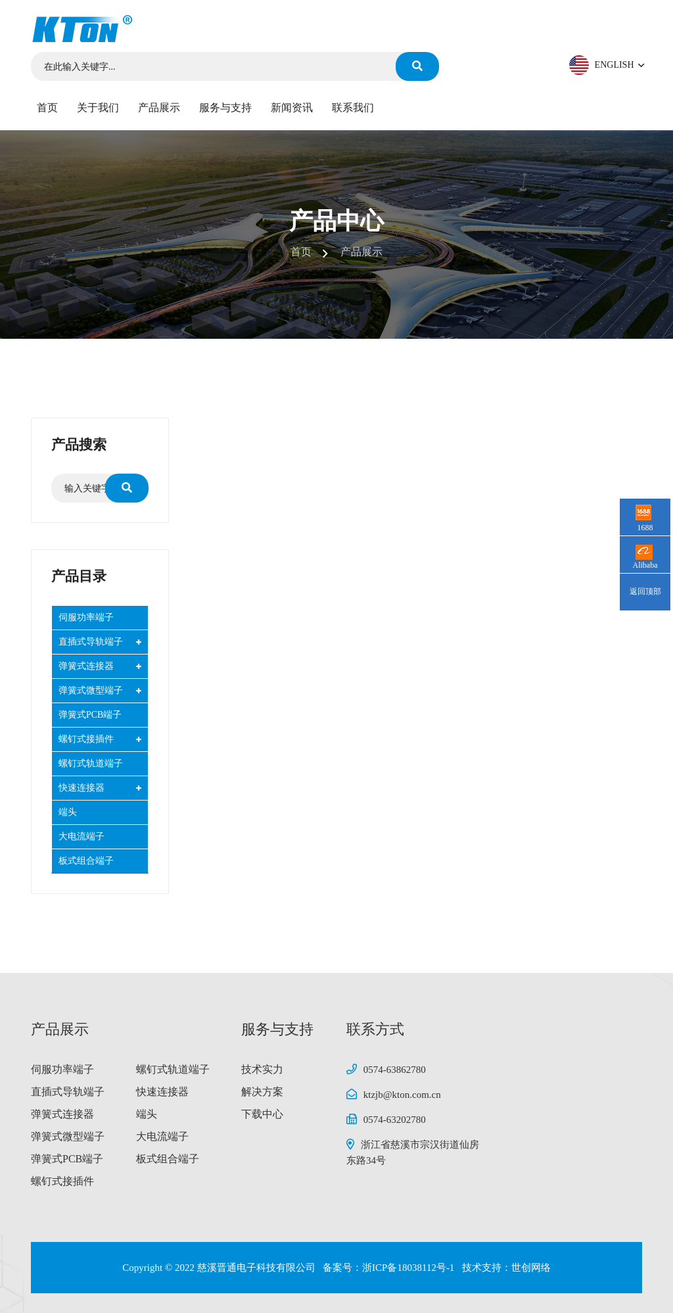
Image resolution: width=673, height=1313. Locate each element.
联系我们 (353, 107)
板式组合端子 (86, 861)
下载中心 (262, 1114)
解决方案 (262, 1091)
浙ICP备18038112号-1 (409, 1267)
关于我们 (98, 107)
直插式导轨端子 (90, 642)
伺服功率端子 (86, 617)
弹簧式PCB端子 (90, 715)
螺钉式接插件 (86, 739)
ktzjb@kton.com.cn (402, 1094)
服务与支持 (225, 107)
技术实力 (262, 1069)
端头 (67, 812)
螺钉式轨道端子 (90, 763)
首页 (47, 107)
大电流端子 (81, 836)
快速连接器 (81, 788)
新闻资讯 (292, 107)
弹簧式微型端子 (90, 690)
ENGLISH (618, 65)
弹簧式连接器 (86, 666)
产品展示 (159, 107)
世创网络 (531, 1267)
